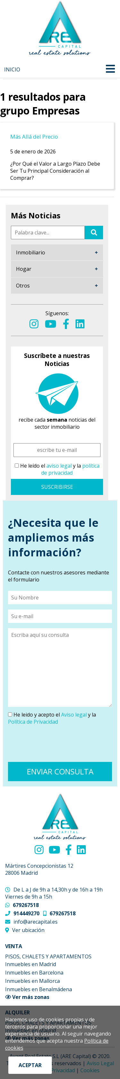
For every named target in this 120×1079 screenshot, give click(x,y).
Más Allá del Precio (34, 136)
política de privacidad (70, 469)
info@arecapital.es (35, 921)
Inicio (12, 69)
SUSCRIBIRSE (57, 486)
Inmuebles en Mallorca (32, 980)
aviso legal (59, 465)
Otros (23, 285)
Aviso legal (74, 714)
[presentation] (56, 744)
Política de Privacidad (33, 721)
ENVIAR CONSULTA (60, 771)
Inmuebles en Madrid (30, 964)
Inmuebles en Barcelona (34, 972)
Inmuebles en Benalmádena (38, 989)
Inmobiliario (30, 252)
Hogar (23, 268)
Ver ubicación (28, 930)
